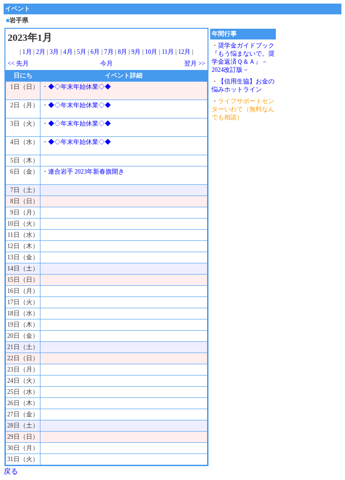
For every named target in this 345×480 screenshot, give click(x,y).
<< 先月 (18, 63)
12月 (184, 51)
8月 (122, 51)
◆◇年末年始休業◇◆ (79, 86)
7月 (109, 51)
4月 (68, 51)
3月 (54, 51)
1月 (27, 51)
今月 (106, 63)
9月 (136, 51)
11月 (168, 51)
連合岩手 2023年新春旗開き (86, 171)
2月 (40, 51)
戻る (11, 471)
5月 (81, 51)
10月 (151, 51)
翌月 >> (194, 63)
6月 (95, 51)
